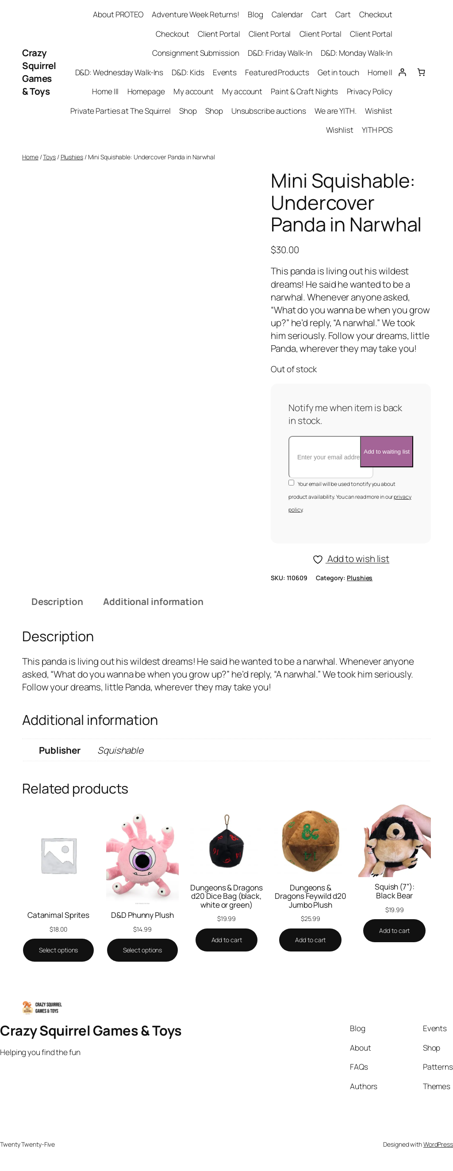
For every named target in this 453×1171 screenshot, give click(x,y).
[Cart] (421, 71)
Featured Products (277, 72)
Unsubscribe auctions (268, 110)
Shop (188, 110)
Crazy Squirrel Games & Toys (39, 71)
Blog (255, 14)
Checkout (375, 14)
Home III (105, 91)
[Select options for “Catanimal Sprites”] (58, 950)
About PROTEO (118, 14)
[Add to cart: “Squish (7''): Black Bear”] (394, 930)
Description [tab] (57, 601)
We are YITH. (336, 110)
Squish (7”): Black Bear (395, 891)
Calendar (287, 14)
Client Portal (219, 33)
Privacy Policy (370, 91)
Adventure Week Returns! (195, 14)
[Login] (401, 71)
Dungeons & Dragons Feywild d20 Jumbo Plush (310, 896)
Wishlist (378, 110)
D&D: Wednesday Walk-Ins (119, 72)
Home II (380, 72)
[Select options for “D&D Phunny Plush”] (142, 950)
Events (225, 72)
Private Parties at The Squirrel (120, 110)
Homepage (146, 91)
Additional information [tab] (153, 601)
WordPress (438, 1144)
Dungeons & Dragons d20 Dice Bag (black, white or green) (226, 896)
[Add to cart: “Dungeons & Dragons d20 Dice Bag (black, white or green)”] (227, 939)
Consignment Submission (195, 52)
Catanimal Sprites (58, 915)
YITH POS (377, 129)
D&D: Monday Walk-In (356, 52)
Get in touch (338, 72)
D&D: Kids (188, 72)
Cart (319, 14)
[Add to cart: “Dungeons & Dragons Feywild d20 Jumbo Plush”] (310, 939)
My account (193, 91)
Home (30, 157)
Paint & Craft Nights (304, 91)
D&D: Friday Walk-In (280, 52)
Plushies (72, 157)
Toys (49, 157)
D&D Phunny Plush (142, 915)
